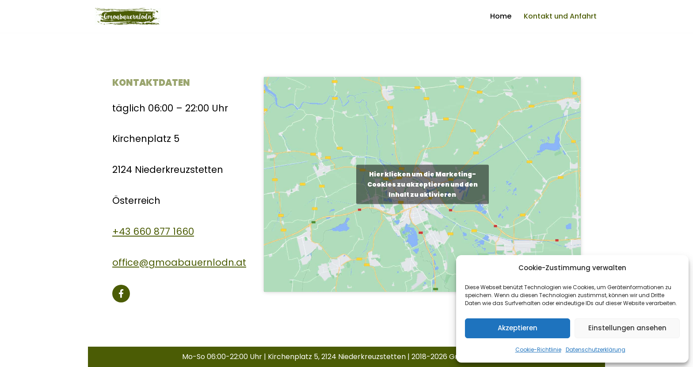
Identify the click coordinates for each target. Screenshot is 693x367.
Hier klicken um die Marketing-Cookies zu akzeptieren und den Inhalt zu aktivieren (422, 184)
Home (500, 16)
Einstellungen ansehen (627, 328)
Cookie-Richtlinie (538, 349)
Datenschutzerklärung (595, 349)
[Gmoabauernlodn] (128, 16)
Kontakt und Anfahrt (560, 16)
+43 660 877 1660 (153, 231)
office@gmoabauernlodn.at (179, 262)
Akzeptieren (517, 328)
